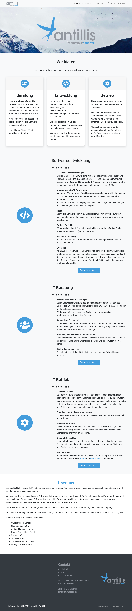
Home (77, 3)
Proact (83, 458)
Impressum (87, 3)
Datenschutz (100, 3)
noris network (96, 458)
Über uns (112, 3)
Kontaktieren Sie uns (88, 270)
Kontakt (121, 3)
